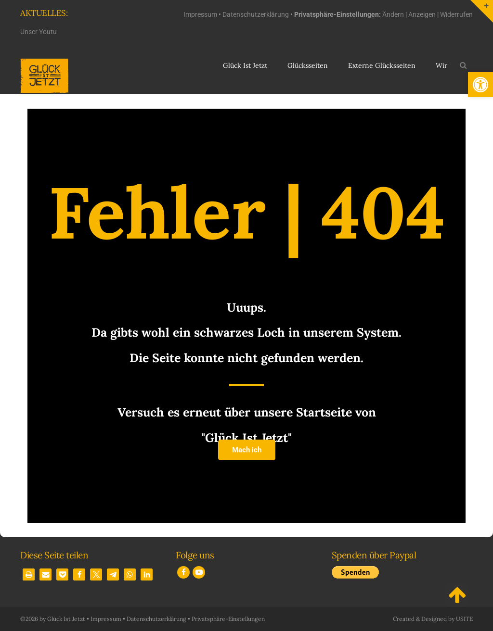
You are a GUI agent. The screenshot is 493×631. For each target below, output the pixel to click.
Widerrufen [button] (456, 14)
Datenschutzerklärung (255, 14)
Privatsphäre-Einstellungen (228, 618)
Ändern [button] (393, 14)
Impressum (200, 14)
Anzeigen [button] (422, 14)
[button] (480, 84)
